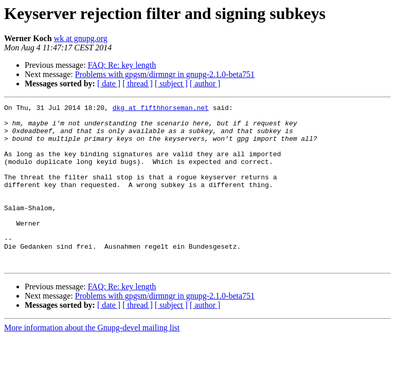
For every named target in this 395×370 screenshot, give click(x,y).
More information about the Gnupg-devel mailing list (91, 360)
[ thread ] (137, 83)
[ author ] (205, 83)
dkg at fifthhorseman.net (161, 109)
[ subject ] (171, 83)
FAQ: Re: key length (122, 65)
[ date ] (108, 83)
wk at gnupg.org (80, 38)
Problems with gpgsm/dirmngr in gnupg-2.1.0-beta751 (165, 74)
